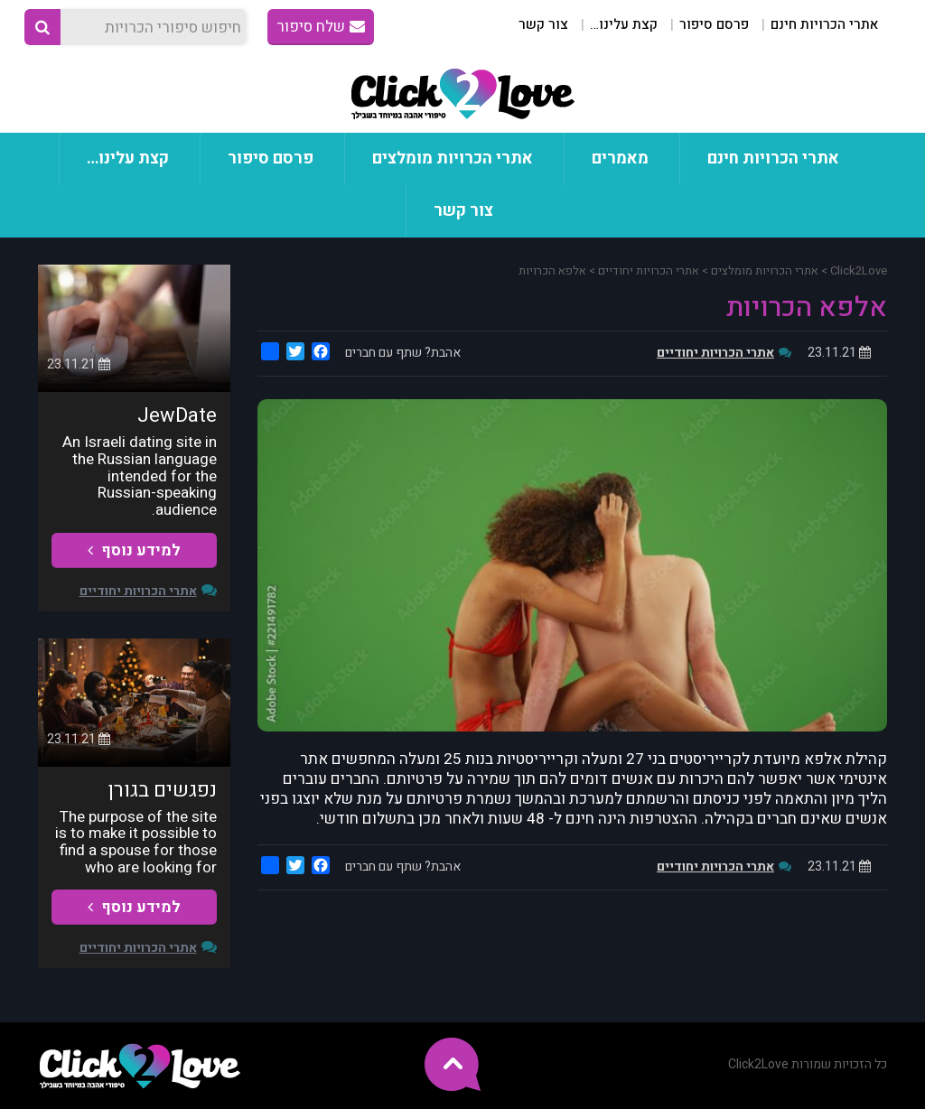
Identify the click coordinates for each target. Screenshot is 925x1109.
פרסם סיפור (714, 24)
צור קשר (543, 24)
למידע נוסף (134, 550)
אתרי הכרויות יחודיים (715, 352)
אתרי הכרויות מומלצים (452, 158)
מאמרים (620, 158)
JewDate (177, 415)
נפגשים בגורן (162, 790)
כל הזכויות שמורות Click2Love (807, 1064)
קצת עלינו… (624, 24)
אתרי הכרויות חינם (824, 24)
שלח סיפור (320, 26)
